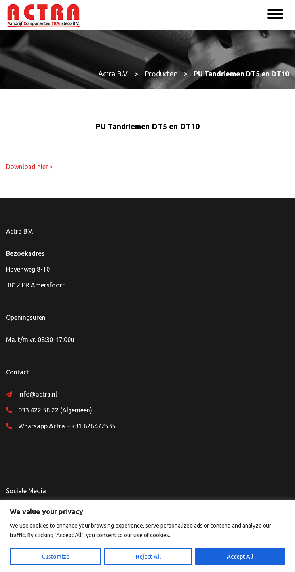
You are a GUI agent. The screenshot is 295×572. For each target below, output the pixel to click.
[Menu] (275, 15)
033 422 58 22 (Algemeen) (55, 410)
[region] (147, 536)
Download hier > (29, 166)
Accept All (240, 556)
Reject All (148, 556)
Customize (55, 556)
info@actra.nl (37, 394)
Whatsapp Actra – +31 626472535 (67, 425)
